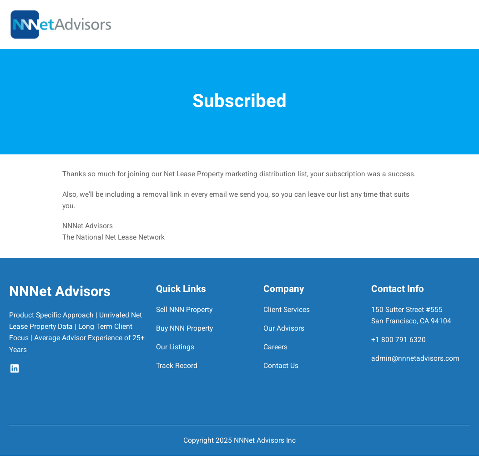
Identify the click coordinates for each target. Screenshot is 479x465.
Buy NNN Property (184, 328)
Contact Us (280, 366)
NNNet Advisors (60, 291)
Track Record (176, 366)
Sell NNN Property (184, 310)
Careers (275, 347)
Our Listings (175, 347)
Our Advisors (283, 328)
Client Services (286, 310)
